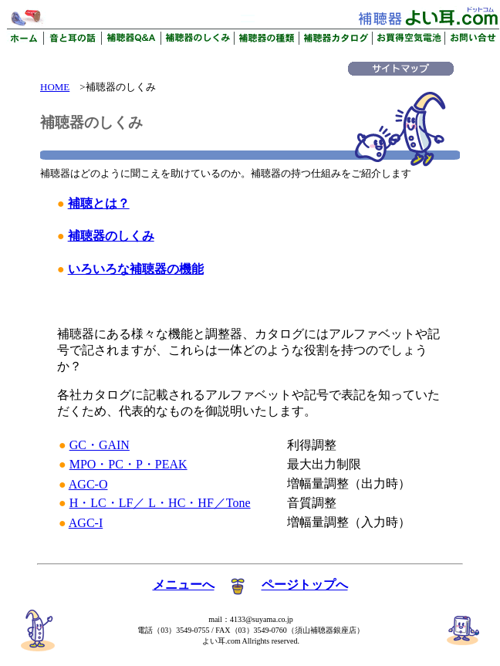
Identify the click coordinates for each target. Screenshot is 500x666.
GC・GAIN (99, 444)
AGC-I (86, 522)
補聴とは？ (99, 203)
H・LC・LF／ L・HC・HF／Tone (160, 502)
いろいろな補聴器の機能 (136, 269)
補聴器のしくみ (111, 235)
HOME (54, 87)
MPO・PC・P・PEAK (128, 464)
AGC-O (88, 484)
